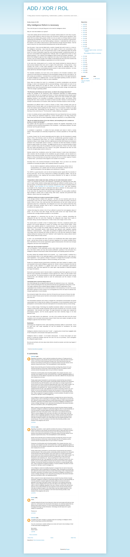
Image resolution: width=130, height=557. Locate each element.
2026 (84, 24)
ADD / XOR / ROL (47, 8)
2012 (84, 58)
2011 (84, 60)
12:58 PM (33, 422)
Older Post (73, 537)
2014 (84, 46)
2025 (84, 26)
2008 (84, 66)
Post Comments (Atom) (38, 540)
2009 (84, 64)
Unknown (33, 356)
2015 (84, 44)
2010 (84, 62)
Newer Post (30, 537)
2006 (84, 70)
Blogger (67, 549)
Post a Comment (33, 534)
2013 (84, 56)
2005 (84, 72)
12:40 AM (33, 513)
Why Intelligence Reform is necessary (92, 53)
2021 (84, 32)
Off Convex (97, 78)
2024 (84, 28)
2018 (84, 38)
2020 (84, 34)
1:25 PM (33, 531)
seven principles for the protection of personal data (49, 186)
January (86, 48)
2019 (84, 36)
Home (52, 537)
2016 (84, 42)
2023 (84, 30)
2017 (84, 40)
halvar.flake (86, 78)
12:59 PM (33, 493)
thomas (33, 497)
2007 (84, 68)
